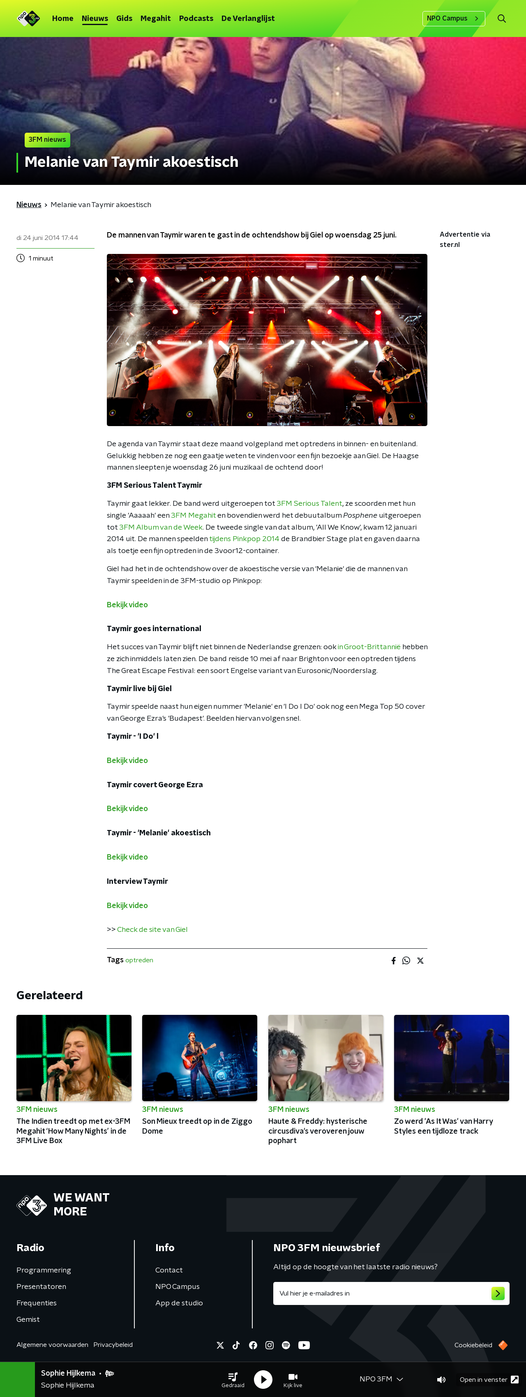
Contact (169, 1270)
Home (63, 19)
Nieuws (95, 19)
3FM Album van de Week (161, 527)
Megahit (156, 19)
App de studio (179, 1303)
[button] (233, 1380)
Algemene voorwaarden (52, 1345)
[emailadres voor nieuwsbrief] (391, 1293)
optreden (139, 960)
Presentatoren (41, 1287)
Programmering (43, 1270)
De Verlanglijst (248, 19)
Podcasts (196, 19)
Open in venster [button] (489, 1379)
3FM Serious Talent (309, 503)
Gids (124, 19)
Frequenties (36, 1303)
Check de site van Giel (152, 930)
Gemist (28, 1319)
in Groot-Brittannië (369, 647)
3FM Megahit (193, 515)
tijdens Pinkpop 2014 (244, 539)
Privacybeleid (113, 1345)
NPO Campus (454, 18)
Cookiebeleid (473, 1345)
